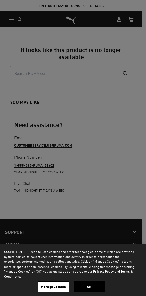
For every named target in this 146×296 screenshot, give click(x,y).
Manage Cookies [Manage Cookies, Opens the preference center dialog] (53, 286)
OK (89, 286)
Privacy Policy (103, 271)
